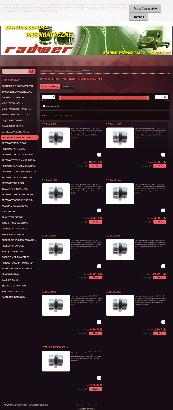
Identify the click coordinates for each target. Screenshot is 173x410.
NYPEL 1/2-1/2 (49, 124)
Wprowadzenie (46, 70)
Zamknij (139, 16)
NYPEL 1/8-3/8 (49, 235)
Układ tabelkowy (50, 86)
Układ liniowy (68, 86)
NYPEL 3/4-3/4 (113, 235)
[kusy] (99, 155)
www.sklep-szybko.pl (38, 405)
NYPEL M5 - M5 (113, 291)
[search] (31, 71)
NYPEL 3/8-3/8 (49, 291)
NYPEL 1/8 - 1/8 (113, 180)
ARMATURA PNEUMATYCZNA (68, 70)
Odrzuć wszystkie (145, 8)
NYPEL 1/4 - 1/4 (113, 124)
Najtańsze (56, 115)
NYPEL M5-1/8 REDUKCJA (55, 347)
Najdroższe (70, 115)
